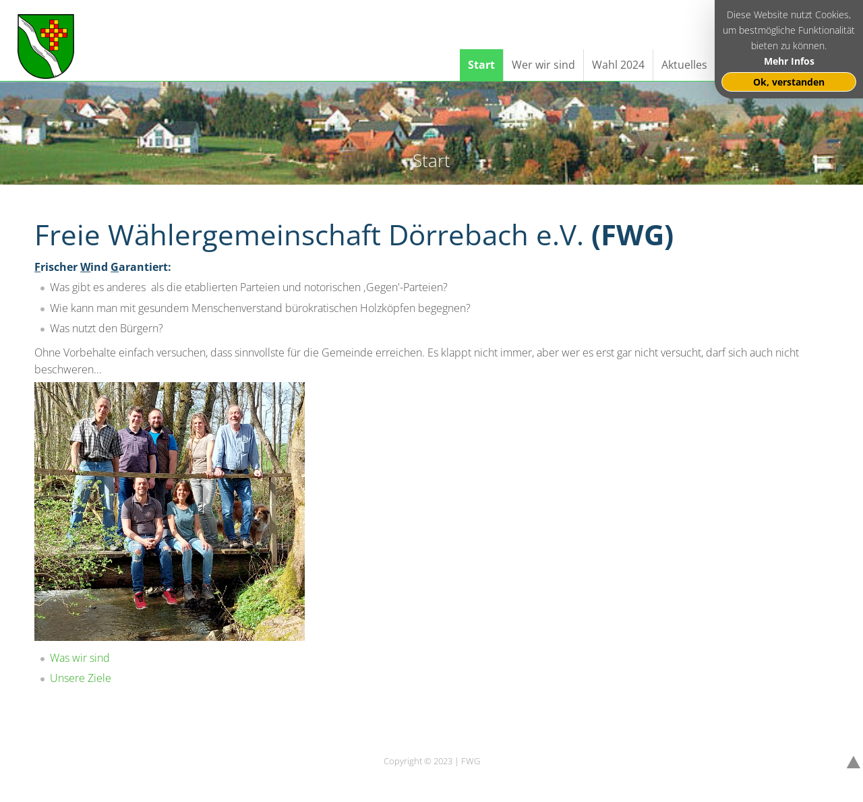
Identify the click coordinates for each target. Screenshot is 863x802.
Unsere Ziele (80, 678)
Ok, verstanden (789, 81)
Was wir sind (80, 657)
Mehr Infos (789, 61)
